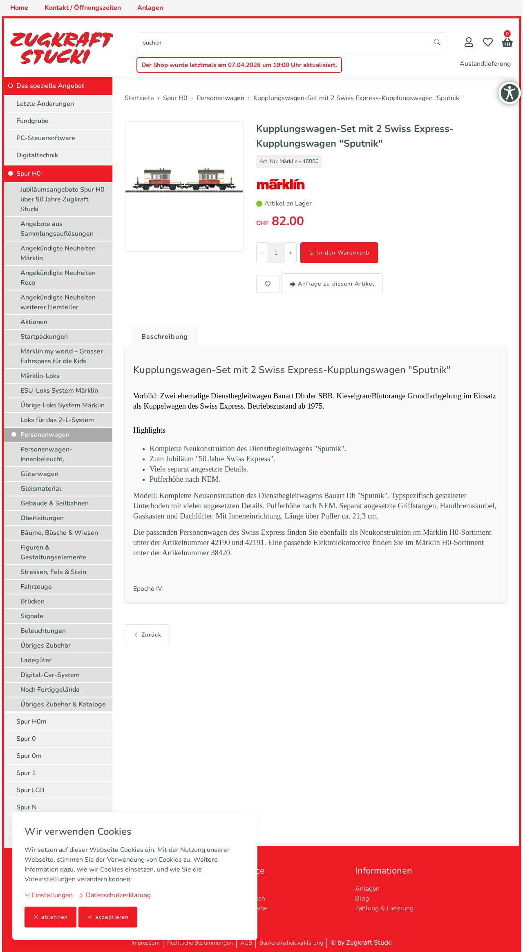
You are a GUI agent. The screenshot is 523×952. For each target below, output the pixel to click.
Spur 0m (29, 755)
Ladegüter (35, 660)
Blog (362, 898)
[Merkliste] (488, 43)
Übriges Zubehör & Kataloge (63, 704)
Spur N (26, 807)
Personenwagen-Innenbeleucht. (46, 454)
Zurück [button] (147, 634)
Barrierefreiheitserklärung (291, 943)
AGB (246, 943)
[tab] (162, 334)
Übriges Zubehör (45, 645)
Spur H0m (31, 721)
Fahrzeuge (36, 586)
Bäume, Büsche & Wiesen (59, 532)
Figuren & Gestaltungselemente (53, 552)
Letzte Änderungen (45, 103)
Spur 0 (26, 738)
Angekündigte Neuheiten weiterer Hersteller (58, 302)
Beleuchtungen (43, 630)
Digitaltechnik (37, 155)
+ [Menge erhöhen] (290, 253)
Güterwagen (39, 473)
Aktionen (33, 321)
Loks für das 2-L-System (57, 420)
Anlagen (367, 888)
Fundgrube (32, 120)
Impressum (146, 943)
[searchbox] (282, 42)
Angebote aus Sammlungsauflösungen (57, 228)
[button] (507, 43)
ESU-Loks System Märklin (59, 390)
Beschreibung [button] (164, 336)
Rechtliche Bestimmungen (200, 943)
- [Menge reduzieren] (262, 253)
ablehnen (50, 917)
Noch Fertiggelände (50, 689)
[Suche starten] (437, 42)
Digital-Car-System (50, 674)
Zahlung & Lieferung (384, 908)
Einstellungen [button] (49, 895)
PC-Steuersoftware (45, 138)
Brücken (32, 601)
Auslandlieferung (485, 63)
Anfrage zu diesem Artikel (332, 284)
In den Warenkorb (339, 252)
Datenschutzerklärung (114, 895)
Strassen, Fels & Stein (53, 572)
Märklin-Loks (40, 375)
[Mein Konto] (469, 43)
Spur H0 (28, 173)
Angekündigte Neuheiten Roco (58, 277)
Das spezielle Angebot (50, 85)
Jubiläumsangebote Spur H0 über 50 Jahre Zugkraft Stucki (62, 199)
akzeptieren (108, 917)
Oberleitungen (42, 518)
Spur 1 (26, 773)
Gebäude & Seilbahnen (54, 503)
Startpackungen (44, 336)
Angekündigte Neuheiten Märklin (58, 253)
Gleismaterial (40, 488)
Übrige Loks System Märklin (62, 405)
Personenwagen (44, 434)
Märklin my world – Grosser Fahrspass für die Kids (61, 356)
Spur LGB (30, 790)
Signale (31, 616)
